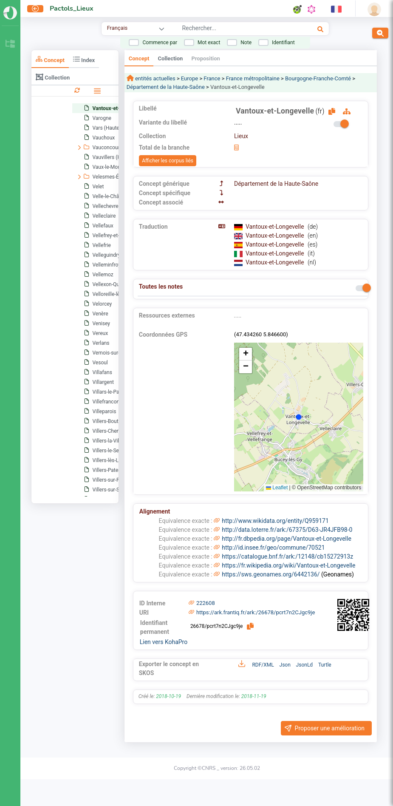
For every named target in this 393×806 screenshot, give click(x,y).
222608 (205, 603)
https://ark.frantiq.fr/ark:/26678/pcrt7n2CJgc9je (255, 612)
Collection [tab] (53, 77)
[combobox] (232, 29)
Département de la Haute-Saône (166, 87)
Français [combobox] (117, 28)
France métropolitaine (253, 78)
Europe (189, 78)
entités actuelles (154, 78)
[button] (245, 354)
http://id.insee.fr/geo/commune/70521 (273, 547)
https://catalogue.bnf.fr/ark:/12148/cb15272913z (287, 556)
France (212, 78)
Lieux (241, 136)
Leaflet (277, 488)
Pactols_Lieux (71, 8)
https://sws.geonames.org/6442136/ (270, 574)
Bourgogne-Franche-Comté (318, 78)
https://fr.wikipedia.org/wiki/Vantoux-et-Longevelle (288, 565)
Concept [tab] (50, 59)
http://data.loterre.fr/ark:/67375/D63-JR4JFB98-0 (287, 529)
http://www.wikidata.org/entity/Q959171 (275, 520)
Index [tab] (84, 59)
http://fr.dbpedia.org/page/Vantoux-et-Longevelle (286, 538)
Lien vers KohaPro (163, 642)
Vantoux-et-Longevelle (275, 226)
